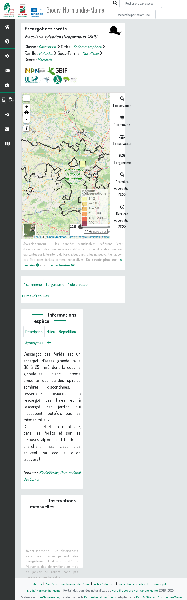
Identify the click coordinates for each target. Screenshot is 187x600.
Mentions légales (159, 583)
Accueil (35, 583)
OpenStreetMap (56, 236)
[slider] (80, 226)
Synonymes (58, 344)
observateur (83, 284)
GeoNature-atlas (47, 597)
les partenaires (66, 265)
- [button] (26, 120)
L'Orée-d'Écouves (37, 296)
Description (35, 332)
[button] (26, 113)
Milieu (53, 332)
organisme (58, 284)
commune (34, 284)
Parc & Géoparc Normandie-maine (88, 236)
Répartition (34, 344)
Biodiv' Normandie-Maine (80, 10)
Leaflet (38, 236)
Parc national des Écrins (100, 597)
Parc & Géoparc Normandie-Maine (65, 583)
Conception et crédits (132, 583)
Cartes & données (103, 583)
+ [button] (26, 107)
